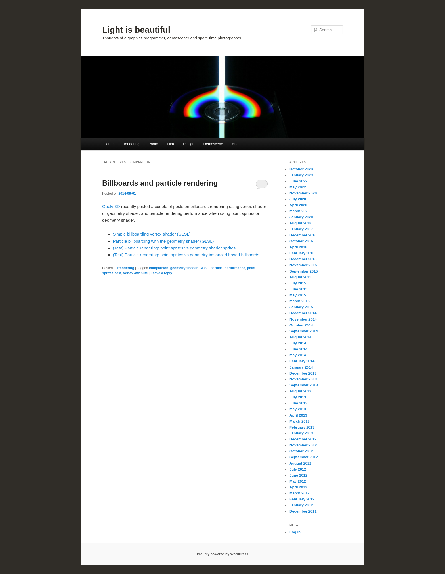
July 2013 (297, 397)
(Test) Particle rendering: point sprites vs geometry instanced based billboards (186, 254)
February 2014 (301, 361)
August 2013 (300, 391)
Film (170, 144)
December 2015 (302, 259)
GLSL (204, 268)
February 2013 (301, 427)
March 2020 (299, 211)
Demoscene (213, 144)
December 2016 (302, 235)
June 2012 (298, 475)
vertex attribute (135, 273)
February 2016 (301, 253)
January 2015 (301, 307)
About (237, 144)
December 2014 (302, 313)
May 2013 (297, 409)
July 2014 (297, 343)
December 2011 (302, 511)
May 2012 (297, 481)
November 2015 (303, 265)
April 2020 (298, 205)
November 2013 (303, 379)
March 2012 (299, 493)
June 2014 (298, 349)
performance (234, 268)
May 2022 (297, 187)
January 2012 (301, 505)
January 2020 (301, 217)
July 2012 (297, 469)
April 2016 (298, 247)
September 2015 (303, 271)
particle (217, 268)
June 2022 (298, 181)
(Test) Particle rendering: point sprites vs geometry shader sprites (174, 248)
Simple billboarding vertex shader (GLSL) (152, 234)
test (118, 273)
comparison (158, 268)
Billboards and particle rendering (160, 183)
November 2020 (303, 193)
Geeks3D (111, 206)
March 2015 (299, 301)
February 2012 (301, 499)
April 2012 (298, 487)
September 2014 (303, 331)
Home (109, 144)
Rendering (130, 144)
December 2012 (302, 439)
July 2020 (297, 199)
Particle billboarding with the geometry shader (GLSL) (163, 241)
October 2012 (301, 451)
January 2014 (301, 367)
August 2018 (300, 223)
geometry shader (184, 268)
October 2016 (301, 241)
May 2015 (297, 295)
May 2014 (297, 355)
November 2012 (303, 445)
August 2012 (300, 463)
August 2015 (300, 277)
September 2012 (303, 457)
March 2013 (299, 421)
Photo (153, 144)
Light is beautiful (136, 29)
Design (188, 144)
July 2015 (297, 283)
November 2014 (303, 319)
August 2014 (300, 337)
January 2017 (301, 229)
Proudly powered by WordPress (222, 554)
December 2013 (302, 373)
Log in (295, 532)
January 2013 (301, 433)
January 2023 (301, 175)
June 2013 (298, 403)
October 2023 (301, 169)
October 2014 (301, 325)
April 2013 (298, 415)
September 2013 (303, 385)
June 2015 (298, 289)
